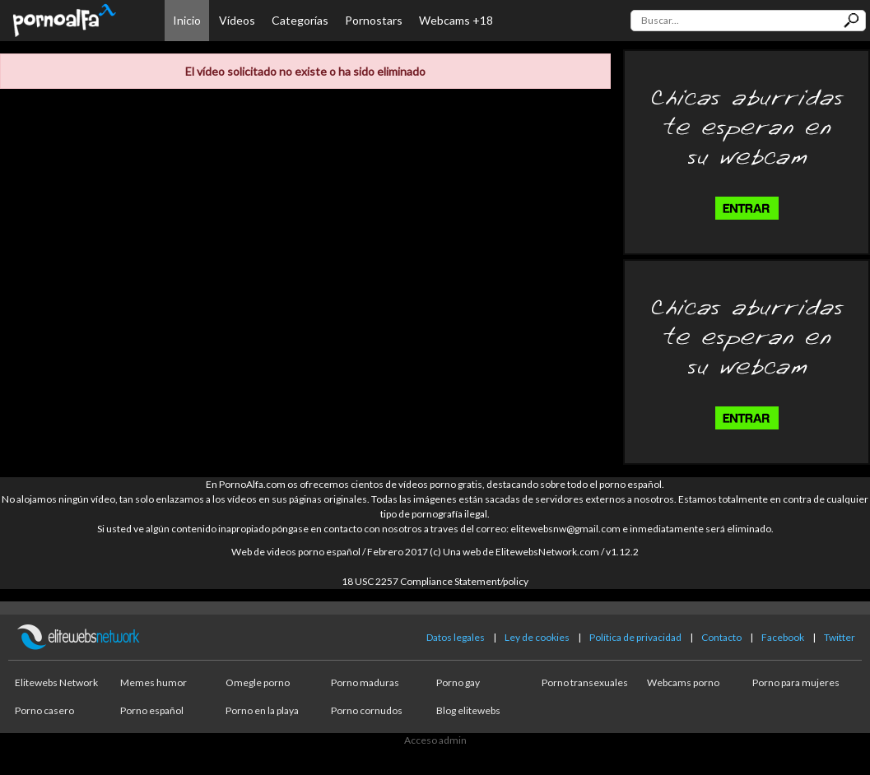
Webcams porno (683, 682)
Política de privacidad (635, 637)
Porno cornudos (366, 710)
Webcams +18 (456, 20)
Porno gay (458, 682)
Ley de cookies (537, 637)
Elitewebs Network (56, 682)
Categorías (300, 20)
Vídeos (237, 20)
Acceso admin (435, 740)
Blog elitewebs (468, 710)
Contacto (721, 637)
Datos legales (455, 637)
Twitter (839, 637)
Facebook (782, 637)
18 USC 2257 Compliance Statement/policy (435, 581)
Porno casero (44, 710)
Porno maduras (365, 682)
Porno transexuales (585, 682)
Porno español (152, 710)
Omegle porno (258, 682)
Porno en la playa (262, 710)
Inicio (187, 20)
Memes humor (153, 682)
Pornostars (373, 20)
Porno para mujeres (796, 682)
